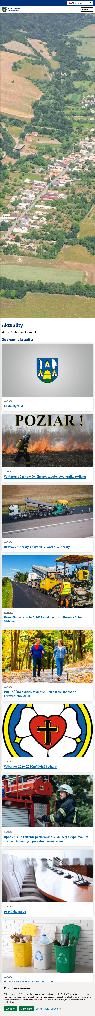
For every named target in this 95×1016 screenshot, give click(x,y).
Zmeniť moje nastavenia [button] (48, 1008)
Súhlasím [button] (10, 1008)
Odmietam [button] (26, 1008)
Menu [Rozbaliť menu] (86, 9)
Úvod (6, 332)
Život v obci (20, 332)
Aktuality (33, 332)
